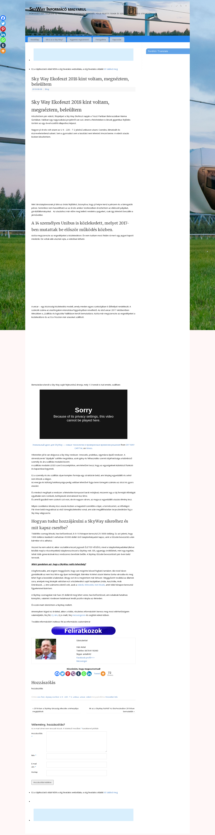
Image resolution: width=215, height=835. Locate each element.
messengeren (79, 615)
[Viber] (73, 673)
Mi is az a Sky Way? (54, 39)
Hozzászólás (35, 735)
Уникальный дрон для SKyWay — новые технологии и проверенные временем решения (76, 444)
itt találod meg (111, 69)
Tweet (97, 673)
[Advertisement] (83, 54)
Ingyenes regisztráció (79, 39)
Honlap (34, 772)
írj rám (55, 615)
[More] (103, 673)
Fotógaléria (101, 39)
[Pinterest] (67, 673)
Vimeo (89, 448)
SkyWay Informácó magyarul (57, 8)
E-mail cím (34, 765)
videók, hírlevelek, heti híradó (91, 584)
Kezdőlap (35, 39)
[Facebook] (57, 673)
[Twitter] (62, 673)
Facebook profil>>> (85, 657)
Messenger (81, 661)
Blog (47, 89)
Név (33, 755)
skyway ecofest (52, 697)
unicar (82, 697)
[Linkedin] (89, 673)
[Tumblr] (78, 673)
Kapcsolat (116, 39)
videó (88, 697)
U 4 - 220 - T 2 (66, 697)
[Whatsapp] (83, 673)
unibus (76, 697)
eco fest (40, 697)
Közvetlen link (112, 697)
